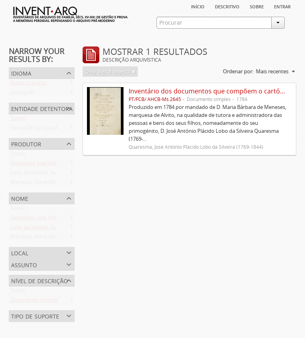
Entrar (282, 6)
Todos (17, 119)
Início (198, 6)
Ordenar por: (238, 71)
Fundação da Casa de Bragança (46, 129)
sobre (257, 6)
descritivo (227, 6)
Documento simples (34, 301)
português (22, 93)
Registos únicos (28, 84)
